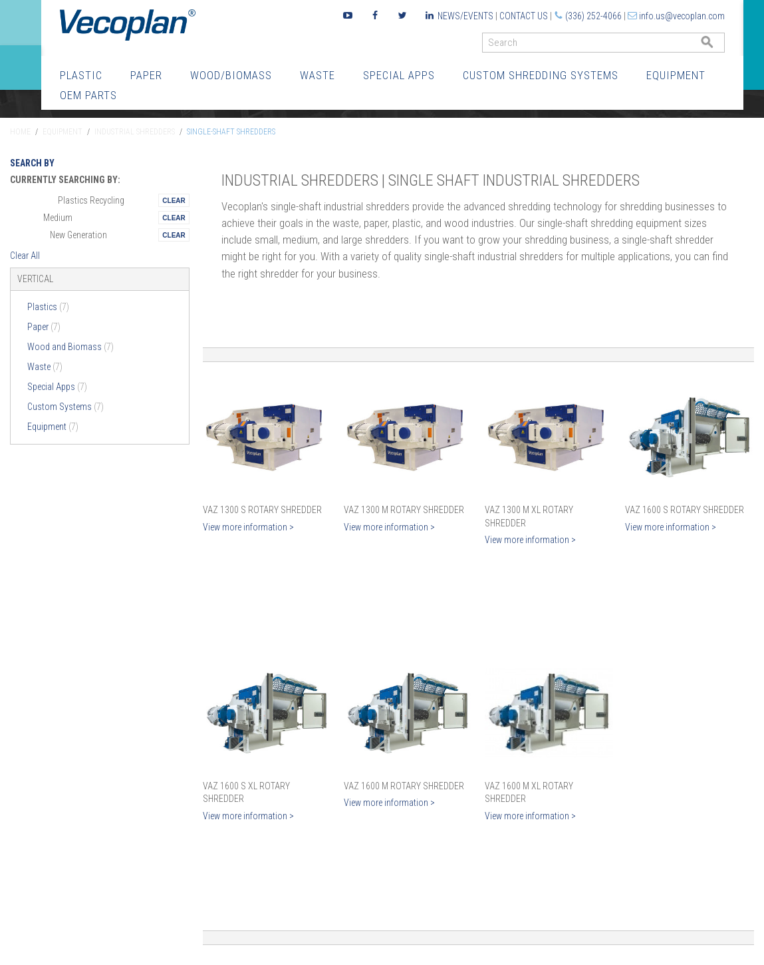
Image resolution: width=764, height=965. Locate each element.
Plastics (48, 306)
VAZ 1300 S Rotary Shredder (262, 509)
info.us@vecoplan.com (682, 16)
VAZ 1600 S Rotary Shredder (684, 509)
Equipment (675, 75)
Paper (146, 75)
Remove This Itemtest (173, 200)
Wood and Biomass (70, 346)
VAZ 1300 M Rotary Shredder (404, 509)
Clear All (25, 255)
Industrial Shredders (134, 131)
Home (20, 131)
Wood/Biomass (231, 75)
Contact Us (523, 16)
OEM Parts (88, 95)
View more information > (248, 527)
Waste (317, 75)
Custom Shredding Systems (540, 75)
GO (719, 46)
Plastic (81, 75)
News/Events (465, 16)
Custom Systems (65, 406)
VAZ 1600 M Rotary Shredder (404, 786)
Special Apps (399, 75)
